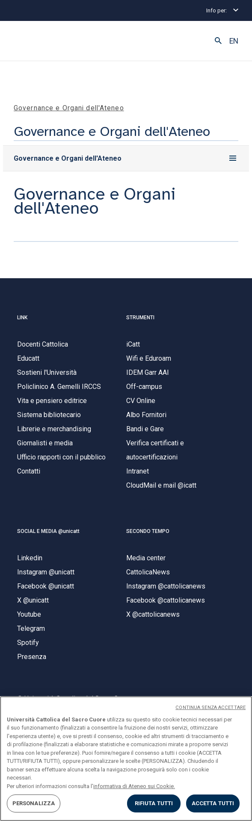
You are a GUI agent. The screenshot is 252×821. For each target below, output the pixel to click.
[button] (218, 41)
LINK (22, 318)
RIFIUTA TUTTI (154, 803)
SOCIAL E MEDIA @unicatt (48, 531)
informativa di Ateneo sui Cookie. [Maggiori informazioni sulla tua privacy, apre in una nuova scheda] (134, 786)
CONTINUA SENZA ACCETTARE (210, 707)
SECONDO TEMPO (147, 531)
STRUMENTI (140, 318)
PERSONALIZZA (33, 803)
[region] (126, 758)
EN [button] (233, 41)
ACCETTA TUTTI (213, 803)
